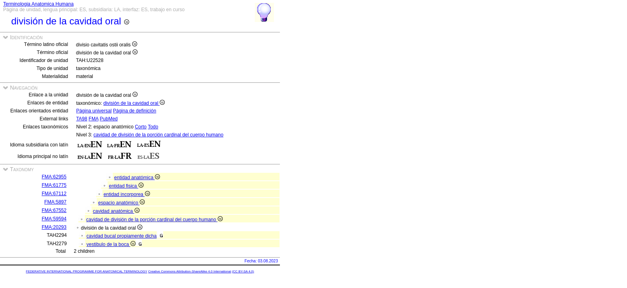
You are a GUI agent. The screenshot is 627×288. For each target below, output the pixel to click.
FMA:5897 (55, 202)
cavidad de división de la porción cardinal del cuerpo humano (159, 135)
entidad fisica (126, 186)
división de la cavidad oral (134, 103)
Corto (140, 127)
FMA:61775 (54, 185)
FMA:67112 (54, 193)
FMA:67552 (54, 210)
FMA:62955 (54, 177)
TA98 (81, 119)
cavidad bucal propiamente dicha (121, 236)
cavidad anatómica (116, 211)
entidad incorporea (127, 194)
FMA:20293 (54, 227)
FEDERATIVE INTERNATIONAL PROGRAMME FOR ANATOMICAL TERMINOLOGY (86, 271)
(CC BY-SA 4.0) (243, 271)
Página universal (94, 111)
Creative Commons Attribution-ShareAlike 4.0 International (189, 271)
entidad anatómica (137, 177)
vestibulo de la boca (110, 244)
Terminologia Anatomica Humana (38, 4)
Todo (153, 127)
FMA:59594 (54, 219)
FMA (94, 119)
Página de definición (134, 111)
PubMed (109, 119)
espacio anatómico (121, 203)
